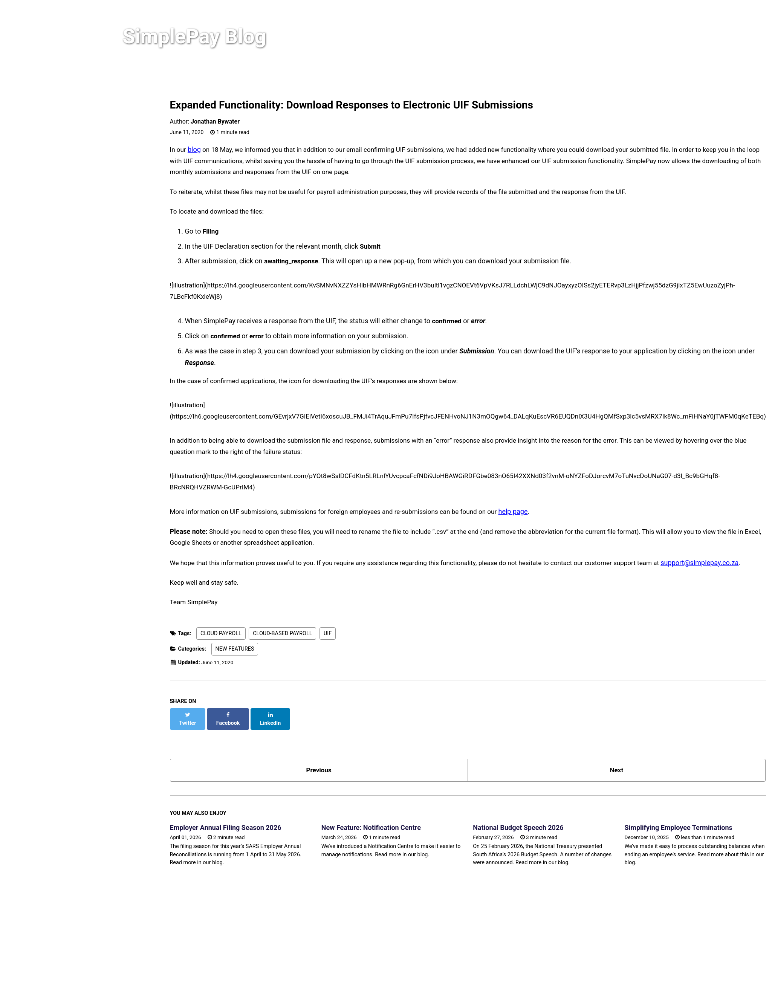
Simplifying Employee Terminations (703, 814)
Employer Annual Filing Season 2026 (225, 814)
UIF (328, 625)
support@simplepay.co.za (727, 554)
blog (195, 149)
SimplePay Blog (204, 38)
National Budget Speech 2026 (534, 814)
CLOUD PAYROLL (221, 625)
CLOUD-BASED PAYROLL (282, 625)
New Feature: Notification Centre (379, 814)
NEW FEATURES (235, 641)
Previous (326, 755)
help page (531, 502)
